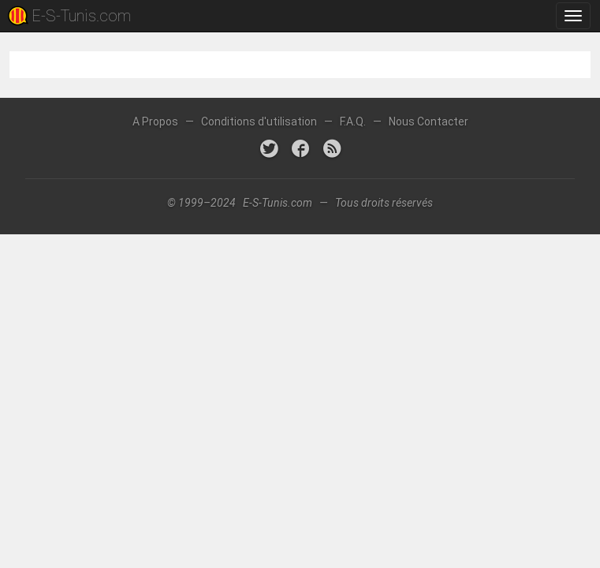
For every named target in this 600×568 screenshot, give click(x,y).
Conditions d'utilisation (259, 121)
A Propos (155, 121)
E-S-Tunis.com (81, 15)
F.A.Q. (353, 121)
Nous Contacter (428, 121)
